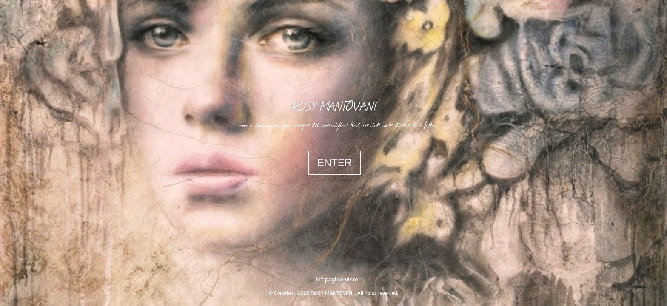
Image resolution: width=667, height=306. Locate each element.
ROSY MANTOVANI (335, 105)
